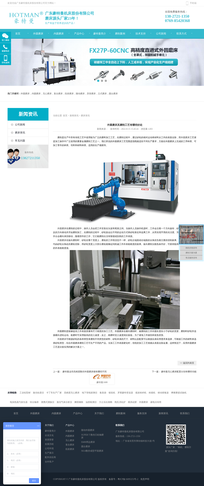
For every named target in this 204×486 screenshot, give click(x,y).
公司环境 (49, 448)
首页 (65, 115)
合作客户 (49, 462)
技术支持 (141, 33)
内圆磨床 (59, 33)
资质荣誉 (49, 440)
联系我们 (185, 413)
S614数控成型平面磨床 (92, 451)
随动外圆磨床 (87, 430)
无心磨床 (69, 440)
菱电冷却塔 (155, 402)
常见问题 (20, 140)
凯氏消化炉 (120, 402)
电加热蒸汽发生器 (19, 402)
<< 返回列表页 (187, 363)
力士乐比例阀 (105, 402)
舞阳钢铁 (78, 402)
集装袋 (103, 393)
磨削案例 (120, 33)
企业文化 (49, 435)
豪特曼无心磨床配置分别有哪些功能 (178, 371)
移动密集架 (163, 393)
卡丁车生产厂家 (54, 393)
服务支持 (142, 413)
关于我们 (99, 413)
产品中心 (79, 33)
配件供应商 (50, 457)
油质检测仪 (91, 402)
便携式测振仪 (47, 402)
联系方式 (181, 33)
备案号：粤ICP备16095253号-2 (123, 479)
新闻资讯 (74, 115)
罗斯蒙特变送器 (125, 393)
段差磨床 (69, 449)
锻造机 (112, 393)
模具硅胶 (132, 402)
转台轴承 (34, 402)
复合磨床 (69, 445)
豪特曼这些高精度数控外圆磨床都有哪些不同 (84, 371)
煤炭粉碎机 (140, 393)
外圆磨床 (38, 33)
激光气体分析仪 (64, 402)
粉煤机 (152, 393)
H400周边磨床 (88, 442)
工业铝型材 (25, 393)
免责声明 (144, 479)
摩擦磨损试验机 (179, 393)
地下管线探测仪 (89, 393)
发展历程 (49, 444)
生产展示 (49, 453)
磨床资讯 (20, 132)
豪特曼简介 (99, 33)
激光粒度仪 (38, 393)
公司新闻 (161, 33)
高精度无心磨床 (71, 393)
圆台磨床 (85, 446)
